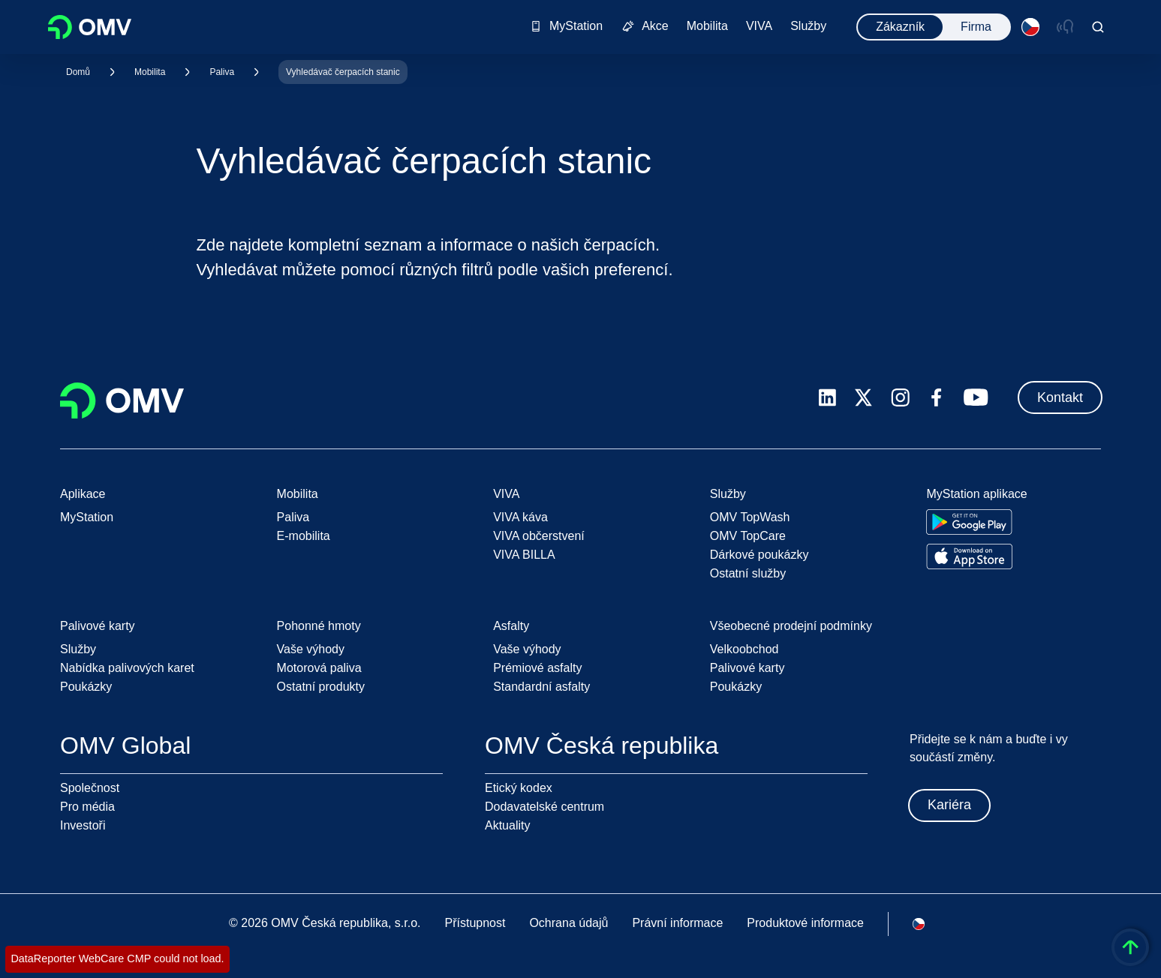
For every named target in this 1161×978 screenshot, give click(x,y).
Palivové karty (747, 668)
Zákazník (900, 26)
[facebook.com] (937, 397)
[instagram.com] (900, 397)
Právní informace (677, 922)
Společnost (89, 788)
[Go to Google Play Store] (969, 522)
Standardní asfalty (541, 686)
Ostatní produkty (321, 686)
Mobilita (149, 72)
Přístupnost (474, 922)
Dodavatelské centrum (544, 806)
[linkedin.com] (827, 397)
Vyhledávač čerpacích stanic (343, 72)
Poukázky (86, 686)
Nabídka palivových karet (127, 668)
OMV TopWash (750, 517)
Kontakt (1060, 397)
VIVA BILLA (524, 554)
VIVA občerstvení (539, 536)
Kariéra (949, 804)
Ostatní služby (748, 573)
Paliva (221, 72)
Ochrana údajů (568, 922)
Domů (78, 72)
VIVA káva (520, 517)
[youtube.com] (976, 397)
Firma (976, 26)
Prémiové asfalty (537, 668)
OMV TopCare (748, 536)
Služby (78, 649)
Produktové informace (805, 922)
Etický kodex (518, 788)
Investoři (82, 825)
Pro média (87, 806)
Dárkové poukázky (759, 554)
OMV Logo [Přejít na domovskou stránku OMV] (89, 27)
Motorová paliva (319, 668)
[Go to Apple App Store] (969, 556)
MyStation (86, 517)
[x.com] (864, 397)
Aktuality (507, 825)
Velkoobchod (744, 649)
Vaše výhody (310, 649)
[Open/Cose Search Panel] (1098, 27)
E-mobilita (303, 536)
